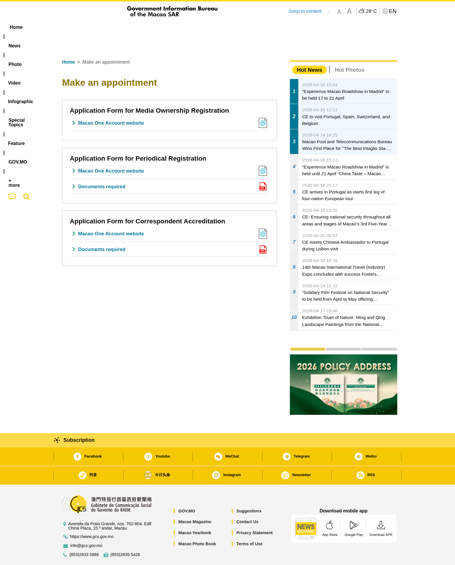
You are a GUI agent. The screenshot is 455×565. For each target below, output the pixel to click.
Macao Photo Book (197, 526)
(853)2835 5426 (125, 537)
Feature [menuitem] (250, 27)
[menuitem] (94, 27)
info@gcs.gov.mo (86, 528)
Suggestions (248, 493)
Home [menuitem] (69, 27)
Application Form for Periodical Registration (138, 140)
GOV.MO (186, 493)
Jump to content (305, 11)
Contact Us (247, 504)
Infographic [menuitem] (174, 27)
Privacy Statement (254, 515)
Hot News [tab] (309, 52)
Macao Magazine (195, 504)
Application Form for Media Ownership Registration (149, 92)
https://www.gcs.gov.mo (91, 519)
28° (371, 11)
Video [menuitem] (144, 27)
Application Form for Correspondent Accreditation (147, 203)
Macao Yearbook (194, 515)
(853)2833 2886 (84, 537)
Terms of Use (249, 526)
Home (68, 44)
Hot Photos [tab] (349, 52)
